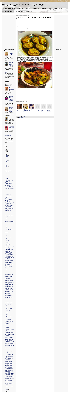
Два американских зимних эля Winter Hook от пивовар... (9, 359)
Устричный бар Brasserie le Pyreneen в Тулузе (9, 271)
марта (7, 166)
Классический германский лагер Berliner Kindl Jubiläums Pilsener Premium (11, 109)
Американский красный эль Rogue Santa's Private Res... (9, 249)
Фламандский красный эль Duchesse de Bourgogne (9, 354)
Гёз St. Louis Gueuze (11, 117)
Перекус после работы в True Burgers (9, 372)
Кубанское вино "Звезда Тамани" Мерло (11, 127)
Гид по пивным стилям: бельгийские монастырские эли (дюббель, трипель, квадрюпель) (9, 136)
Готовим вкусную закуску (9, 264)
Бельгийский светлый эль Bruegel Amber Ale (9, 366)
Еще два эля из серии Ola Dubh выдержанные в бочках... (9, 206)
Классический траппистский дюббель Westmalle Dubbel (9, 352)
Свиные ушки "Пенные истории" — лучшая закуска (11, 88)
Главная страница (35, 121)
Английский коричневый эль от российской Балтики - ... (9, 374)
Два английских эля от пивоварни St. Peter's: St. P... (9, 197)
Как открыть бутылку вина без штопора (9, 310)
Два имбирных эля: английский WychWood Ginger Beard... (9, 171)
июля (6, 161)
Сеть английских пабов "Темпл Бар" (8, 235)
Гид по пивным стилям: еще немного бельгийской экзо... (9, 356)
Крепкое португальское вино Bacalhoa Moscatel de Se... (9, 346)
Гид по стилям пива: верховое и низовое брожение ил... (8, 305)
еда (19, 117)
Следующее (18, 121)
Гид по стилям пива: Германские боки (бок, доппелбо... (9, 254)
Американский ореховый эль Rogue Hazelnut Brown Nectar (9, 189)
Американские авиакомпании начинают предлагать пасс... (9, 332)
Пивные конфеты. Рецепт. (9, 324)
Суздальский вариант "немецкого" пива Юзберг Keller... (9, 341)
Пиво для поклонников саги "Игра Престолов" (9, 283)
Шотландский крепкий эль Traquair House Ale (9, 199)
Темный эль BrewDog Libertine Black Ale (8, 201)
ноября (7, 156)
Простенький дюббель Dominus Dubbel (8, 269)
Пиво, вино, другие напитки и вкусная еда (23, 4)
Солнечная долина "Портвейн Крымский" (9, 252)
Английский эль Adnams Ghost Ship (9, 281)
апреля (7, 165)
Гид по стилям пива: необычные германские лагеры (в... (9, 227)
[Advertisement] (8, 31)
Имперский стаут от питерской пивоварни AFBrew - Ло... (9, 181)
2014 (5, 391)
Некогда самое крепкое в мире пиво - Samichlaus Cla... (9, 298)
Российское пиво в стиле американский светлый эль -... (9, 349)
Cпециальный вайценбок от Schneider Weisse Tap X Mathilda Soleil (11, 64)
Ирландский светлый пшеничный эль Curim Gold (9, 289)
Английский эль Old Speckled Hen (8, 224)
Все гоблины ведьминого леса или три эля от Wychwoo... (9, 384)
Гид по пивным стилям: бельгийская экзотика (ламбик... (9, 368)
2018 (5, 150)
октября (7, 157)
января (7, 389)
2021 (5, 146)
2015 (5, 154)
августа (7, 160)
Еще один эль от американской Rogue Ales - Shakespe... (9, 233)
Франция (21, 117)
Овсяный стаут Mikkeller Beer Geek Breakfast (9, 302)
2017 (5, 151)
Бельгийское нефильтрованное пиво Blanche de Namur (9, 308)
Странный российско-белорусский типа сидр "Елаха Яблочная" (11, 54)
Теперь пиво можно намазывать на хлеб (8, 279)
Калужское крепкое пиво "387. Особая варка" (9, 266)
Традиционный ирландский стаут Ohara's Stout (9, 377)
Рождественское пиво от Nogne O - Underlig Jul (9, 229)
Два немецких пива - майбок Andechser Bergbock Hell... (9, 245)
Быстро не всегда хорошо (9, 339)
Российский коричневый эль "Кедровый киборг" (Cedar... (9, 216)
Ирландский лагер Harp (8, 267)
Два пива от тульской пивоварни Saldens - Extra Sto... (9, 330)
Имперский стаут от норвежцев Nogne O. (8, 294)
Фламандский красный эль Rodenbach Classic (9, 316)
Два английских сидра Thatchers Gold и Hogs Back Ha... (9, 186)
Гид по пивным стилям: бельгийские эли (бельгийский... (8, 381)
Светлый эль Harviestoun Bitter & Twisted (9, 191)
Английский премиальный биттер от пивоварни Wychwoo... (9, 327)
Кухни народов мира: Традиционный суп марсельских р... (8, 194)
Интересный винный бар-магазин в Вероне (9, 287)
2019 (5, 149)
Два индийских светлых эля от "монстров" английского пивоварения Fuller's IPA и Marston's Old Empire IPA (9, 99)
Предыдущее (51, 121)
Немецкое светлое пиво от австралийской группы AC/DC (9, 238)
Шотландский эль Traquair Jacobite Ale (9, 175)
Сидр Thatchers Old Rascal (9, 370)
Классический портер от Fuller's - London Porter (9, 337)
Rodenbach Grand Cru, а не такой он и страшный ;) (9, 300)
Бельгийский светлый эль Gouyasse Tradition (9, 364)
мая (6, 164)
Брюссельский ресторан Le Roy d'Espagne (9, 218)
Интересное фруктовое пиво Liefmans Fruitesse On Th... (9, 258)
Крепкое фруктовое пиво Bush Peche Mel (9, 261)
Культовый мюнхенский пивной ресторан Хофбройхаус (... (8, 319)
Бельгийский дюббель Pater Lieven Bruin (9, 379)
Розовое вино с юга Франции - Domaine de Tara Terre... (9, 211)
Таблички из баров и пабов (9, 256)
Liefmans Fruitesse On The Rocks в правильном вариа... (9, 178)
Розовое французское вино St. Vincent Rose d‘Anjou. (9, 386)
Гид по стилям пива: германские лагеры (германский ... (8, 183)
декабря (7, 155)
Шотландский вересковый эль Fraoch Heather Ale (9, 321)
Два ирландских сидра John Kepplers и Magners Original (9, 222)
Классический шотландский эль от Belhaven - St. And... (9, 203)
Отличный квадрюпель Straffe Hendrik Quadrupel (9, 263)
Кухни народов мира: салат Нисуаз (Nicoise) (9, 209)
